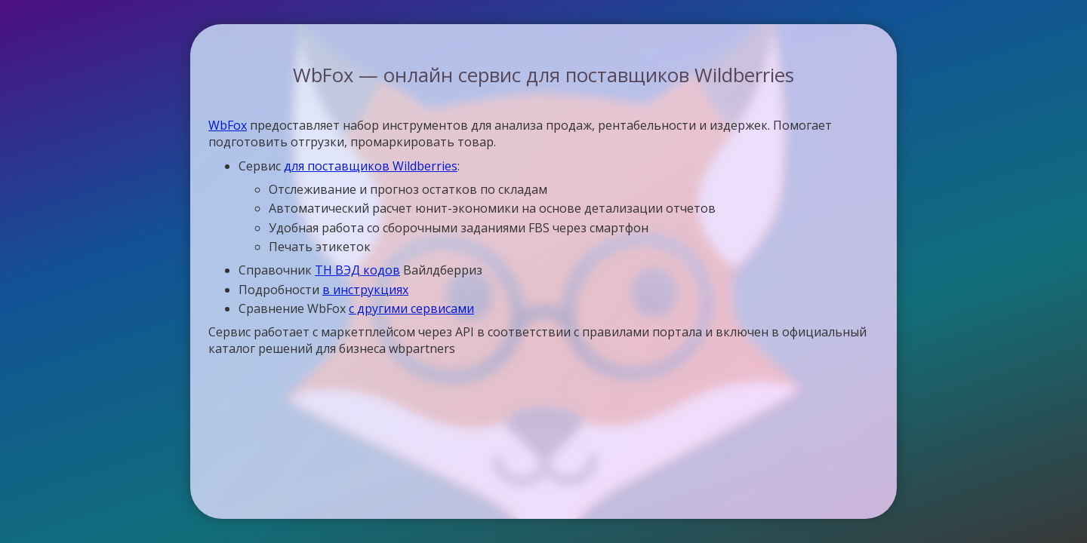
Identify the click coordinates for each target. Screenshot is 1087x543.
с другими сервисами (411, 308)
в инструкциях (365, 289)
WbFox (227, 125)
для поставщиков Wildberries (370, 166)
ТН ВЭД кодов (357, 270)
